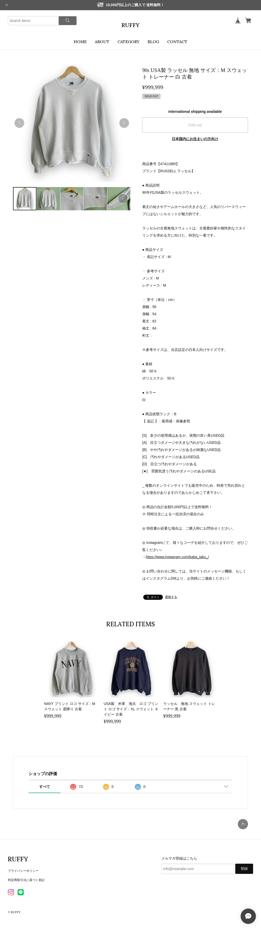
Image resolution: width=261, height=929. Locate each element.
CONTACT (177, 41)
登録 (244, 869)
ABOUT (102, 41)
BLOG (153, 41)
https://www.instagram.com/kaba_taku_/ (177, 557)
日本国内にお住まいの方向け (195, 139)
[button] (124, 123)
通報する (171, 597)
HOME (80, 41)
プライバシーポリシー (23, 871)
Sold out (195, 125)
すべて (44, 787)
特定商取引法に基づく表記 (26, 880)
